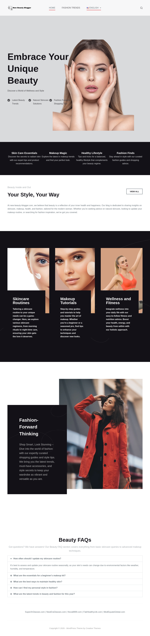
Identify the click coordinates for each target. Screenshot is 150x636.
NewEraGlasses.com (56, 612)
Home (52, 8)
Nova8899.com (75, 612)
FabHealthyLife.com (92, 612)
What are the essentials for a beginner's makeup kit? (39, 575)
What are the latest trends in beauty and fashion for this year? (44, 594)
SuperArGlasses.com (35, 612)
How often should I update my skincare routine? (37, 558)
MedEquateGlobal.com (114, 612)
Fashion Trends (71, 8)
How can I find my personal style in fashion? (35, 588)
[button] (75, 559)
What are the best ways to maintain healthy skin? (37, 582)
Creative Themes (93, 628)
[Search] (141, 8)
